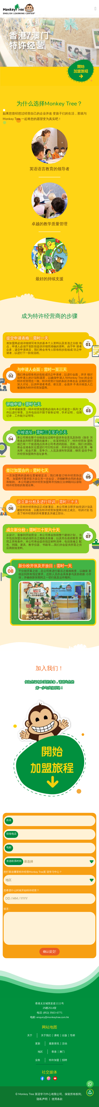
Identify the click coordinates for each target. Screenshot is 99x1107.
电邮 (8, 847)
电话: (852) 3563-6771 (49, 1012)
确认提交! (49, 951)
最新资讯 (54, 1043)
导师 (72, 1035)
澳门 (62, 1051)
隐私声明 (42, 1099)
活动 (64, 1043)
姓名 (8, 820)
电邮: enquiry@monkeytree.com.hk (49, 1017)
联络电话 (11, 834)
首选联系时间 (14, 861)
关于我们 (46, 1035)
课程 (56, 1035)
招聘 (64, 1060)
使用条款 (57, 1099)
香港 (54, 1051)
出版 (64, 1035)
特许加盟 (54, 1060)
